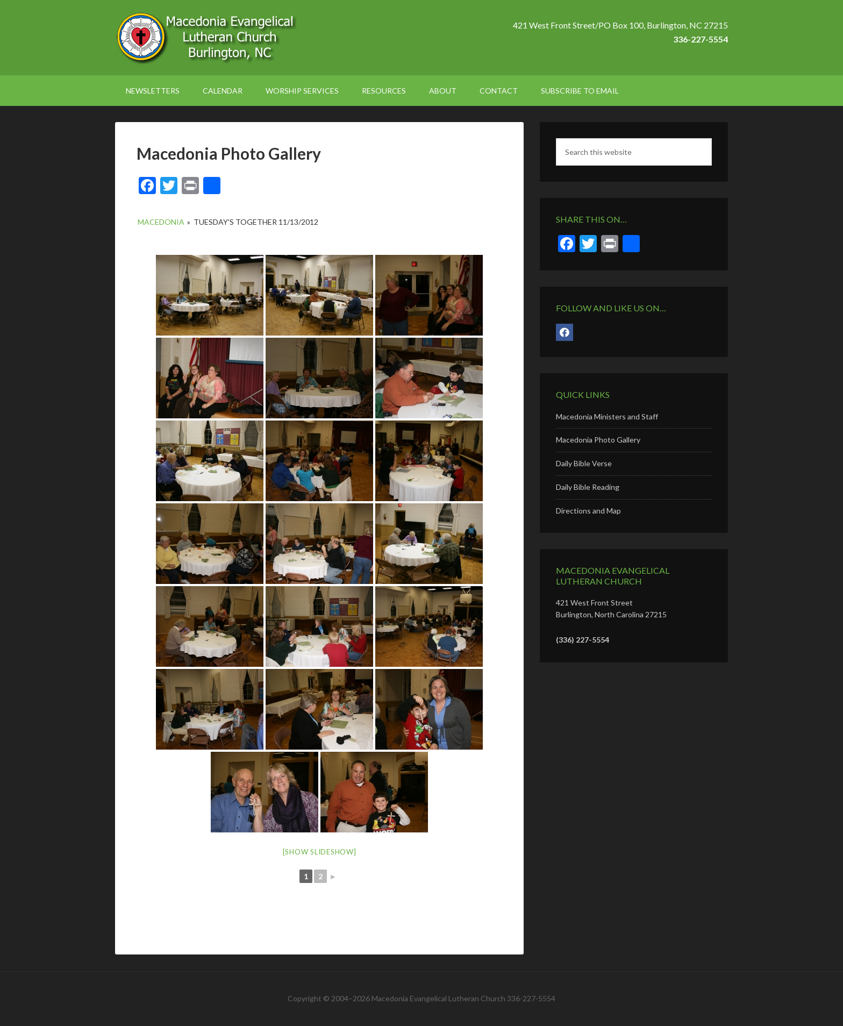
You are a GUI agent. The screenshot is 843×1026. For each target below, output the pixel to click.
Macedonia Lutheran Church (206, 38)
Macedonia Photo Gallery (598, 439)
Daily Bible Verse (584, 463)
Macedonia (161, 221)
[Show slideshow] (319, 851)
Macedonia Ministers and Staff (607, 416)
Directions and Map (588, 510)
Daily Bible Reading (587, 486)
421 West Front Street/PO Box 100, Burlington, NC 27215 (620, 25)
